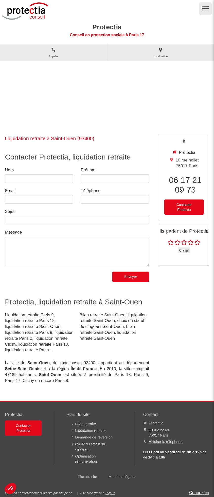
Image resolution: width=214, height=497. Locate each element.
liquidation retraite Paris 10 (43, 344)
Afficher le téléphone (166, 441)
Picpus (110, 493)
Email (10, 190)
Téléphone (90, 190)
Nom (9, 170)
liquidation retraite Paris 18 (29, 320)
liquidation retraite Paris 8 (28, 332)
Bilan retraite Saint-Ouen (102, 315)
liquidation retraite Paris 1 (28, 350)
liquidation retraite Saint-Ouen (32, 326)
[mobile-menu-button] (205, 8)
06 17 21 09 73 (185, 184)
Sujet (10, 211)
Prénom (88, 170)
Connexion (199, 492)
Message (13, 232)
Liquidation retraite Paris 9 (29, 315)
